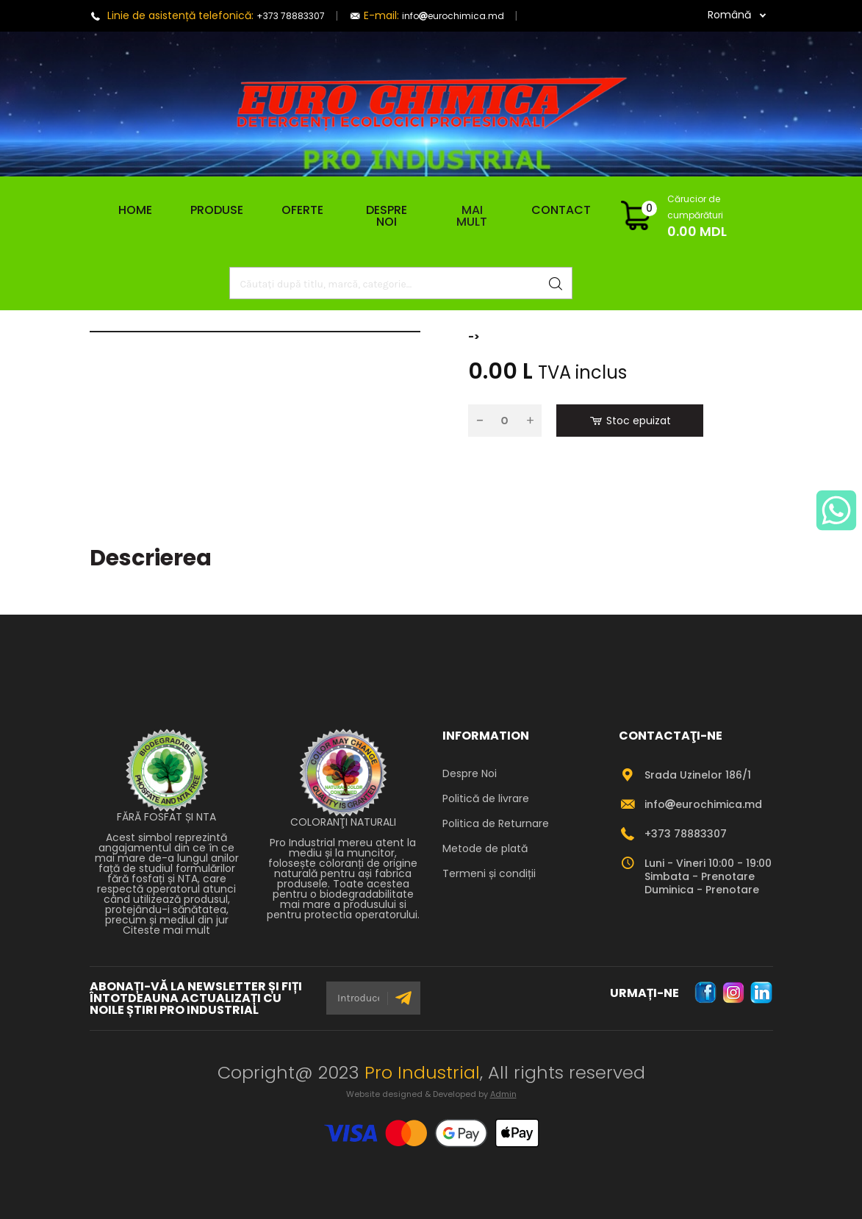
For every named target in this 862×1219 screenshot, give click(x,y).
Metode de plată (485, 848)
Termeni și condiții (489, 873)
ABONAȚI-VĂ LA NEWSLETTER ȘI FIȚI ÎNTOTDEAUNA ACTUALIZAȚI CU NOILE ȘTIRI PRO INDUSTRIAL (196, 998)
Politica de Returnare (495, 823)
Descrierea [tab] (151, 558)
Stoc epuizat (629, 420)
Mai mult (471, 216)
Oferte (302, 209)
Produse (216, 210)
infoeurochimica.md (453, 16)
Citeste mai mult (166, 930)
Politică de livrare (485, 798)
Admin (503, 1094)
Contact (561, 209)
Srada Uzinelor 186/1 (697, 775)
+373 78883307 (290, 16)
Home (129, 210)
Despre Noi (386, 215)
